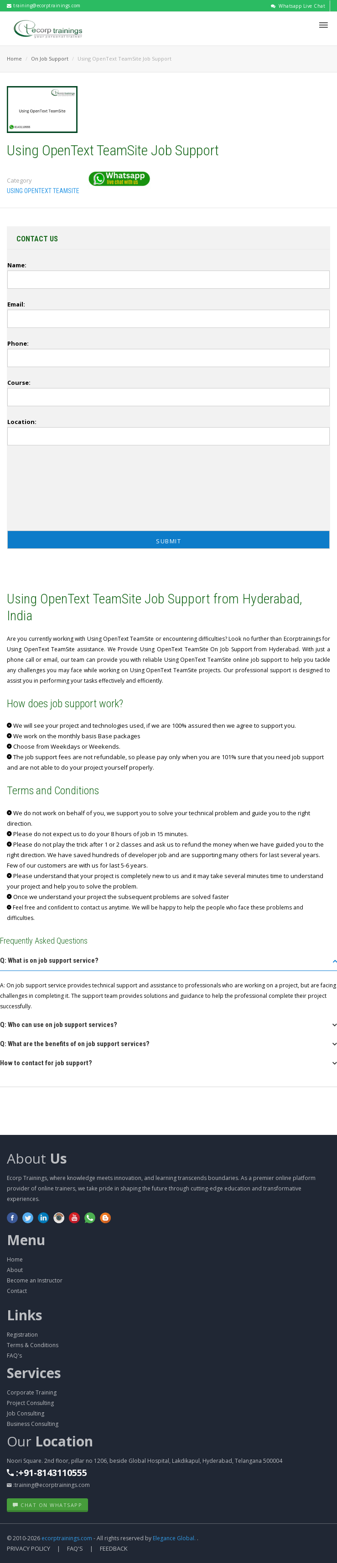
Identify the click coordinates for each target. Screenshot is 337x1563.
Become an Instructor (34, 1280)
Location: (21, 422)
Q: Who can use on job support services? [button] (58, 1025)
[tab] (168, 963)
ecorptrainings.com (67, 1538)
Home (14, 58)
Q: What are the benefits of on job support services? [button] (75, 1044)
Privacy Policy (28, 1548)
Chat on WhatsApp (47, 1505)
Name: (16, 265)
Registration (22, 1334)
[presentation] (41, 490)
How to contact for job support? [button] (46, 1063)
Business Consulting (32, 1424)
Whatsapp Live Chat (298, 6)
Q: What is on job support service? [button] (49, 960)
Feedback (114, 1548)
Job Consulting (25, 1413)
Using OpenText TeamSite (43, 190)
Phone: (18, 343)
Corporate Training (32, 1392)
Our (50, 1441)
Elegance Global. (174, 1538)
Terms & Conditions (32, 1345)
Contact (17, 1291)
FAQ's (14, 1355)
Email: (16, 304)
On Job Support (49, 58)
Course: (19, 382)
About (37, 1158)
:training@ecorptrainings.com (48, 1485)
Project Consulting (30, 1403)
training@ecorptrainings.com (44, 5)
